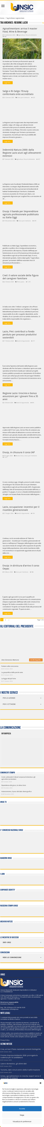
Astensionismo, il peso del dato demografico (16, 791)
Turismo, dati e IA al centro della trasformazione (20, 1070)
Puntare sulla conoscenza (9, 666)
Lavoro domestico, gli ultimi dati (13, 1064)
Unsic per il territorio (23, 97)
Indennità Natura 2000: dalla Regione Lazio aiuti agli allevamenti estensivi (22, 152)
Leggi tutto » (7, 83)
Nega (22, 1115)
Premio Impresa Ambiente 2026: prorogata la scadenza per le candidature (19, 1056)
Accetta (22, 1109)
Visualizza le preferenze (22, 1121)
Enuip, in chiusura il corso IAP (19, 452)
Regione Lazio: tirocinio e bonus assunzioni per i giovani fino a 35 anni (20, 396)
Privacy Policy (4, 1040)
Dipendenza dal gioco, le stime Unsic (13, 785)
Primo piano (20, 282)
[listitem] (30, 750)
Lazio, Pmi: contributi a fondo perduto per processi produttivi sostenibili (20, 334)
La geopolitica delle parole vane (12, 672)
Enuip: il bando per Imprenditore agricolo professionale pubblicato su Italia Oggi (21, 214)
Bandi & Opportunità (23, 341)
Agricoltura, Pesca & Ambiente (27, 35)
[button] (40, 1083)
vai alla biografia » (35, 660)
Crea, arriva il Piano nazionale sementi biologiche (20, 1049)
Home (2, 18)
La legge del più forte (8, 678)
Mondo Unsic (20, 456)
